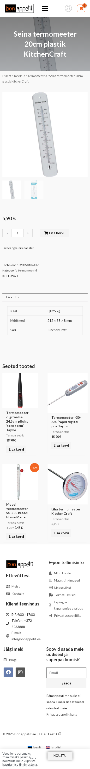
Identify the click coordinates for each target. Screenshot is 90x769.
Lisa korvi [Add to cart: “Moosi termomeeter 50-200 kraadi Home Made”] (16, 536)
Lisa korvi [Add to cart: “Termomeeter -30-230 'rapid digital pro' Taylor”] (61, 445)
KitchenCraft (57, 330)
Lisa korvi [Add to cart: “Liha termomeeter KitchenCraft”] (61, 533)
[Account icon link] (68, 8)
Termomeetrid (37, 76)
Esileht (6, 76)
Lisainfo (12, 297)
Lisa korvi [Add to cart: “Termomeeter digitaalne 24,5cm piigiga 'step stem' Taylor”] (16, 449)
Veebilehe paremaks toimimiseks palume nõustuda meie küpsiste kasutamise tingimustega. (20, 759)
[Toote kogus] (18, 233)
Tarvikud (19, 76)
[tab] (45, 297)
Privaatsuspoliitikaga (61, 714)
